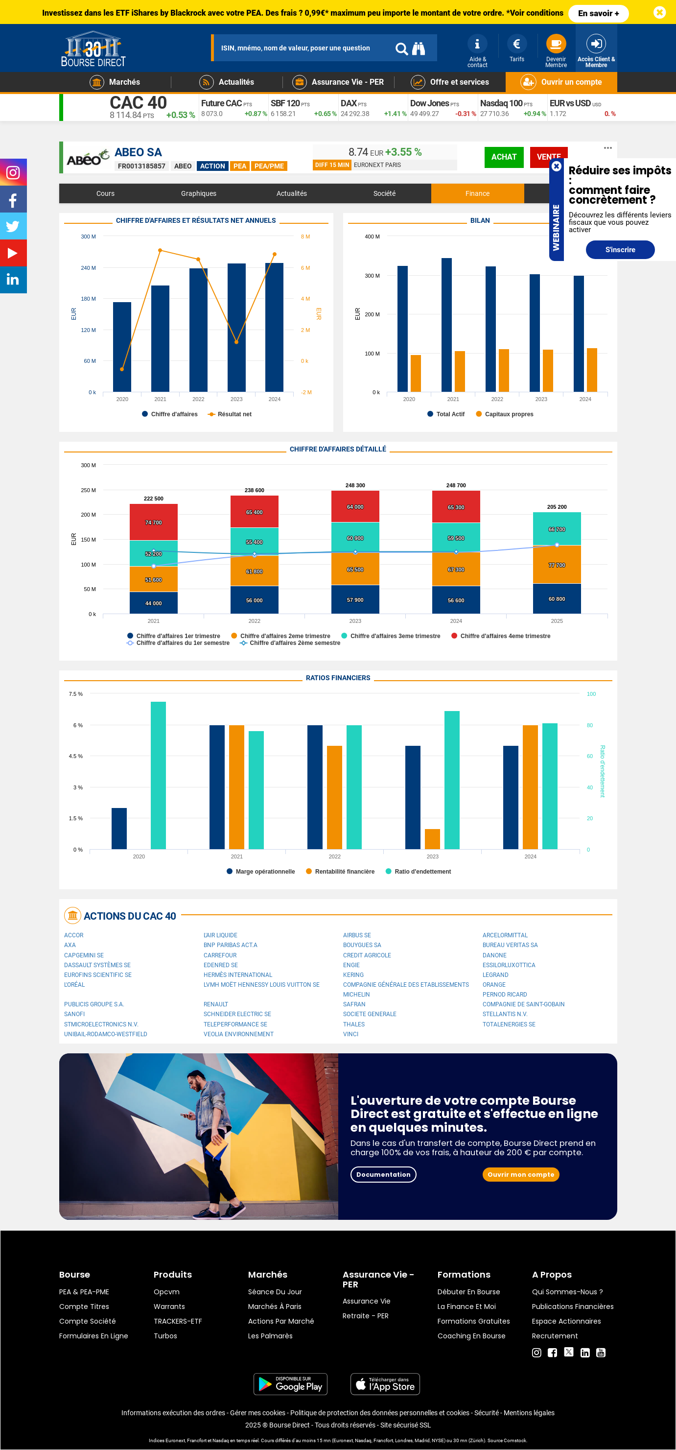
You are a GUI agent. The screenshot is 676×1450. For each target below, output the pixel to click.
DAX (348, 103)
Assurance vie (367, 1301)
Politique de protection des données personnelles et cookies (379, 1413)
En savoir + (598, 13)
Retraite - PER (366, 1316)
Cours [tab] (105, 193)
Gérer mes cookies (257, 1413)
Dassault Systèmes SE (97, 965)
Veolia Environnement (239, 1034)
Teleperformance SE (235, 1024)
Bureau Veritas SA (510, 945)
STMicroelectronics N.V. (101, 1024)
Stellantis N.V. (505, 1014)
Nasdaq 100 (501, 103)
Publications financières (573, 1306)
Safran (354, 1004)
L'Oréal (74, 984)
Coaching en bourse (472, 1336)
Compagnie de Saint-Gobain (524, 1004)
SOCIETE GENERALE (369, 1014)
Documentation (383, 1174)
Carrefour (220, 955)
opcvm (167, 1292)
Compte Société (87, 1321)
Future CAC (221, 103)
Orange (494, 984)
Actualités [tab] (292, 193)
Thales (354, 1024)
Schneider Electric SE (237, 1014)
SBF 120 (285, 103)
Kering (353, 975)
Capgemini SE (84, 955)
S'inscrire (620, 249)
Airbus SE (357, 935)
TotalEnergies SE (509, 1024)
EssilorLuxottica (509, 965)
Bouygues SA (362, 945)
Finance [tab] (478, 193)
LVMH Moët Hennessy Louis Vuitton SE (262, 984)
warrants (169, 1306)
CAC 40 (138, 103)
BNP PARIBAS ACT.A (230, 945)
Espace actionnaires (566, 1321)
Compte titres (84, 1306)
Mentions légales (529, 1413)
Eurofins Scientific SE (98, 975)
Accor (73, 935)
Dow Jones (429, 103)
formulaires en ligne (93, 1336)
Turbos (165, 1336)
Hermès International (238, 975)
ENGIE (351, 965)
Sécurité (486, 1413)
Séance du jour (275, 1292)
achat (504, 157)
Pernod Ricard (505, 994)
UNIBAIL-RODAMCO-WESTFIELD (105, 1034)
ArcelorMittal (505, 935)
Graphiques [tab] (198, 193)
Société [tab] (384, 193)
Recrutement (555, 1336)
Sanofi (74, 1014)
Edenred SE (221, 965)
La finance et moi (467, 1306)
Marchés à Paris (275, 1306)
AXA (70, 945)
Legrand (496, 975)
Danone (495, 955)
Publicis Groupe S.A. (94, 1004)
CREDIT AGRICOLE (367, 955)
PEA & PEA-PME (84, 1292)
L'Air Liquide (220, 935)
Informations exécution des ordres (173, 1413)
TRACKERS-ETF (178, 1321)
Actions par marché (281, 1321)
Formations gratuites (474, 1321)
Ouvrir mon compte (521, 1174)
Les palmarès (270, 1336)
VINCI (350, 1034)
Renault (216, 1004)
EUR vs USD (570, 103)
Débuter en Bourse (469, 1292)
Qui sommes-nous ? (567, 1292)
